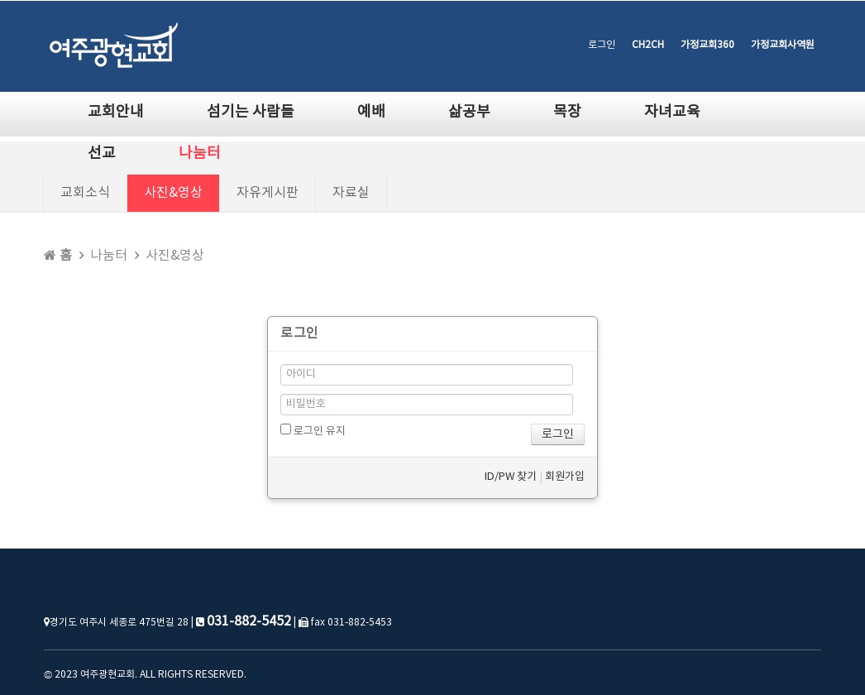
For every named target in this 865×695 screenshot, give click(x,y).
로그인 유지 (313, 431)
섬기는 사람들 (250, 112)
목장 (567, 112)
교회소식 (85, 192)
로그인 (601, 45)
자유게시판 (268, 192)
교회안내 (116, 112)
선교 (102, 153)
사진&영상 (173, 192)
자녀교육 (672, 112)
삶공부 (469, 112)
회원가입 (565, 477)
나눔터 (200, 153)
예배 (371, 112)
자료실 (351, 192)
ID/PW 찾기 (511, 477)
